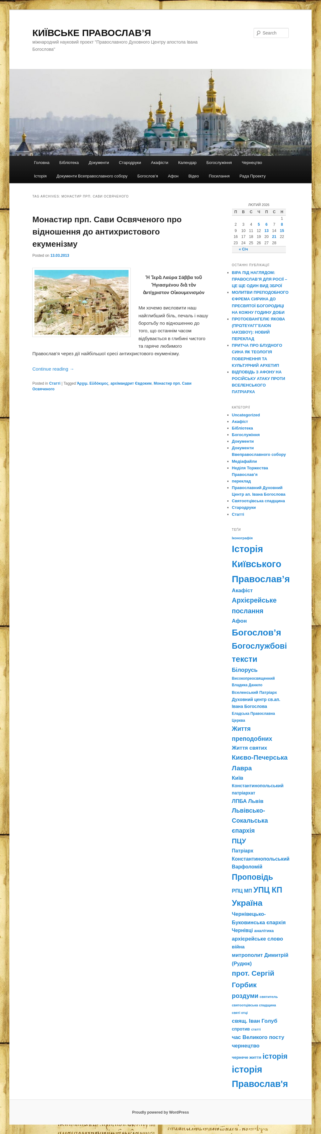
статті (255, 1029)
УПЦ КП (267, 889)
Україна (247, 903)
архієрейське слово (257, 939)
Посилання (219, 176)
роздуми (245, 995)
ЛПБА (239, 801)
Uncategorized (246, 415)
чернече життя (246, 1057)
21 (274, 237)
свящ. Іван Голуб (254, 1021)
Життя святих (249, 748)
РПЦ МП (242, 891)
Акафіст (240, 421)
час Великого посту (258, 1037)
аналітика (264, 930)
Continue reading (53, 369)
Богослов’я (147, 176)
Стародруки (130, 162)
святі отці (240, 1013)
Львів (255, 801)
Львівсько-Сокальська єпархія (250, 820)
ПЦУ (239, 841)
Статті (55, 383)
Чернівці (242, 930)
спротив (241, 1028)
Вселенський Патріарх (254, 692)
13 (267, 231)
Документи (99, 162)
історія (274, 1056)
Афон (173, 176)
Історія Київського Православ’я (261, 564)
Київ (238, 778)
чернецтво (246, 1046)
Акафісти (159, 162)
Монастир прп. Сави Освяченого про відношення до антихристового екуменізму (107, 232)
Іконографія (242, 538)
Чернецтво (252, 162)
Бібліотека (69, 162)
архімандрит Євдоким (130, 383)
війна (238, 946)
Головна (41, 162)
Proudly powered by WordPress (160, 1112)
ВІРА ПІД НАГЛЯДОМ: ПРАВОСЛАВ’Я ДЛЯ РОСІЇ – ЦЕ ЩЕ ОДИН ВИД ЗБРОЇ (259, 279)
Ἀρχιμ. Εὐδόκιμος (92, 383)
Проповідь (252, 877)
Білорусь (245, 670)
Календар (187, 162)
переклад (241, 481)
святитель (269, 997)
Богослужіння (219, 162)
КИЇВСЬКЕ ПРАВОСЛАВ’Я (91, 33)
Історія (40, 176)
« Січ (243, 249)
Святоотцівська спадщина (258, 500)
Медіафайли (244, 461)
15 (282, 231)
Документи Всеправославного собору (92, 176)
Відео (193, 176)
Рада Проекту (252, 176)
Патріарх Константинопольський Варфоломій (261, 858)
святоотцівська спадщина (254, 1005)
